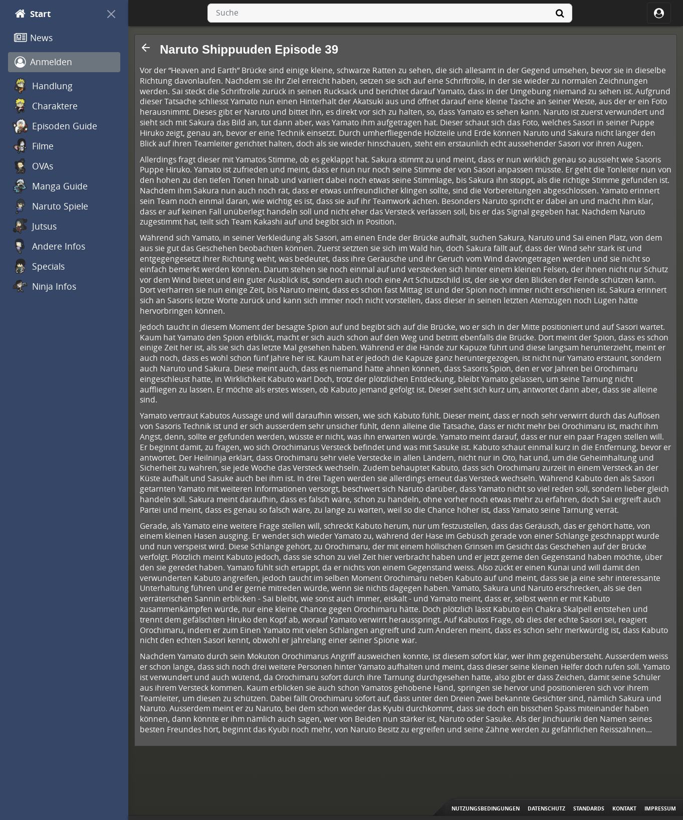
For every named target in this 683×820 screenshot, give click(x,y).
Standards (588, 808)
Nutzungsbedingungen (485, 808)
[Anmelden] (64, 62)
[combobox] (389, 13)
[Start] (55, 14)
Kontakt (624, 808)
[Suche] (560, 13)
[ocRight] (659, 13)
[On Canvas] (111, 14)
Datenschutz (546, 808)
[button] (146, 48)
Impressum (660, 808)
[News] (64, 38)
